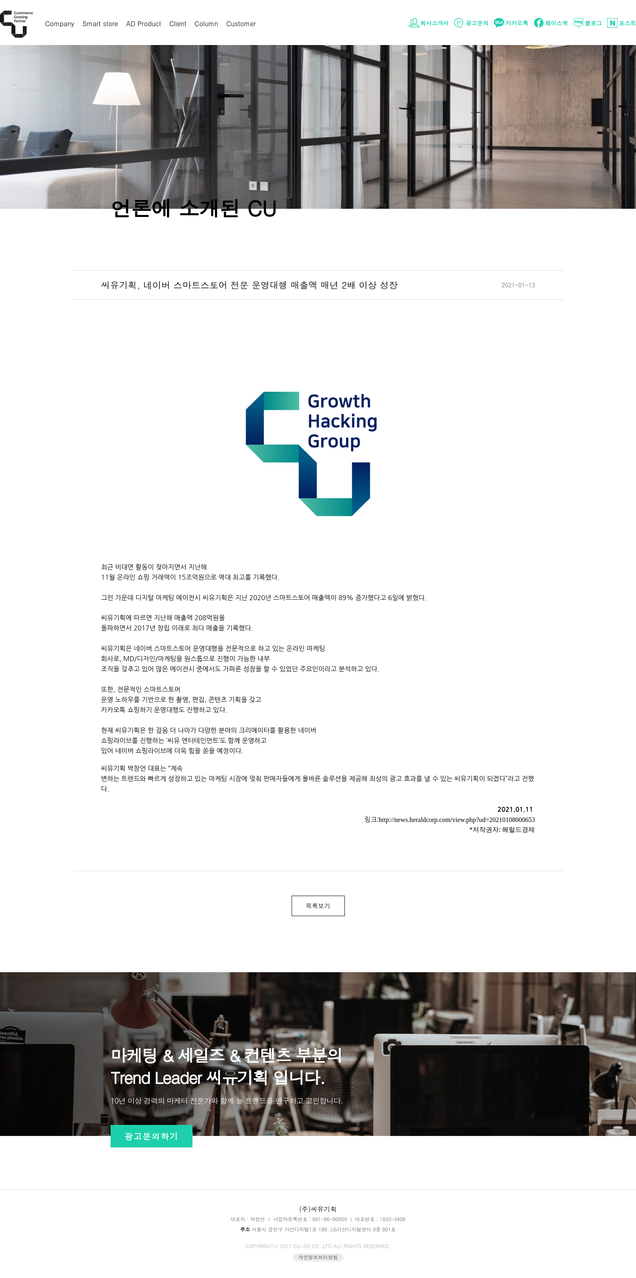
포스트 (627, 23)
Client (177, 24)
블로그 (593, 23)
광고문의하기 (151, 1136)
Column (206, 24)
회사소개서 (434, 23)
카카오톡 (516, 23)
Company (60, 24)
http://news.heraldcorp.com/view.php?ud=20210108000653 (457, 819)
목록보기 (318, 905)
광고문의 (477, 23)
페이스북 (556, 23)
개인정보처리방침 (318, 1256)
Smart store (100, 24)
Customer (241, 24)
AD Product (143, 24)
